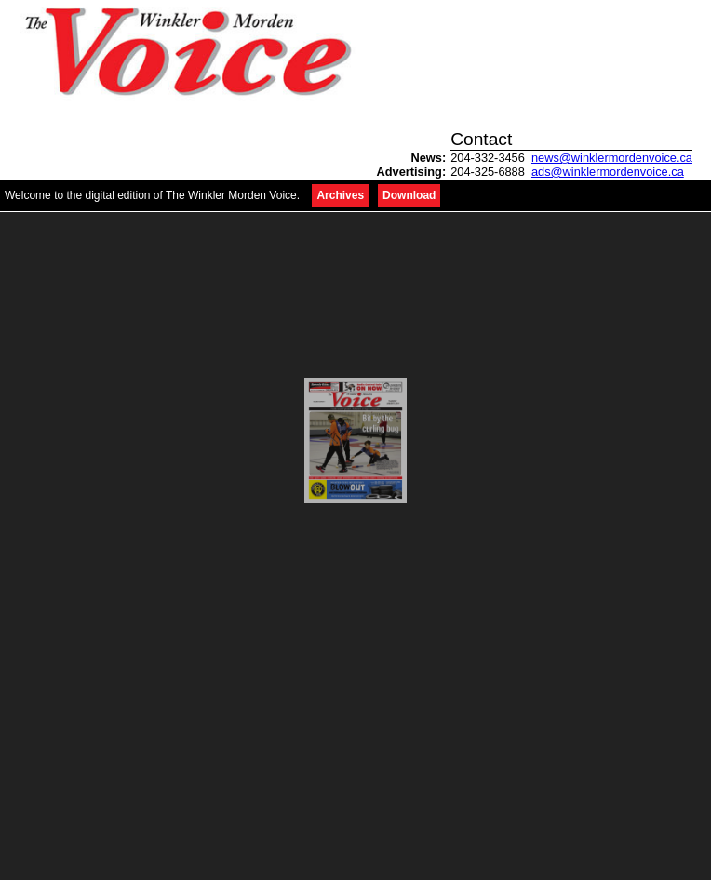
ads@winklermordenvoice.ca (607, 172)
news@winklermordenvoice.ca (611, 158)
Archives (340, 195)
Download (409, 195)
